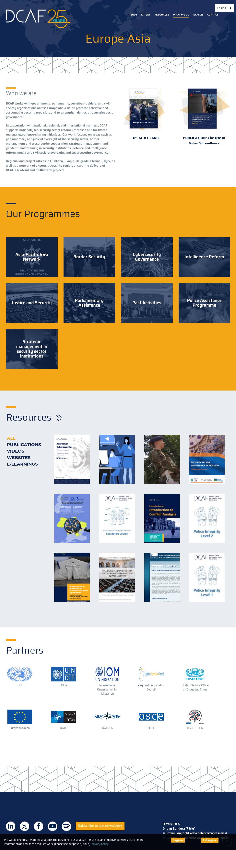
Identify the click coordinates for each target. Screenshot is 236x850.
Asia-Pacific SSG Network (31, 257)
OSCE (151, 728)
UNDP (63, 685)
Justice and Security (32, 303)
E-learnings (22, 464)
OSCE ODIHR (195, 728)
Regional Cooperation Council (151, 687)
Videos (15, 451)
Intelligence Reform (204, 257)
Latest (145, 15)
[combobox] (224, 8)
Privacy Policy (171, 824)
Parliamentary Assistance (89, 303)
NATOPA (107, 728)
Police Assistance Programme (204, 303)
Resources (161, 15)
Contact (212, 15)
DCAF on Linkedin (10, 826)
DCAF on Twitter (24, 826)
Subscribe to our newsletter (100, 825)
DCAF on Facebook (38, 826)
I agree (178, 840)
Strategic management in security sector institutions (31, 349)
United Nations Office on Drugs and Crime (195, 687)
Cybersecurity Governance (147, 257)
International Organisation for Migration (107, 689)
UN (20, 685)
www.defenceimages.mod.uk (209, 833)
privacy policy (100, 844)
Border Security (89, 257)
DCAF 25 (198, 15)
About (133, 15)
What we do (181, 15)
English (221, 8)
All (11, 438)
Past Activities (146, 303)
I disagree (210, 840)
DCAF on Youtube (52, 826)
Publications (24, 444)
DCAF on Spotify (66, 826)
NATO (63, 728)
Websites (19, 457)
